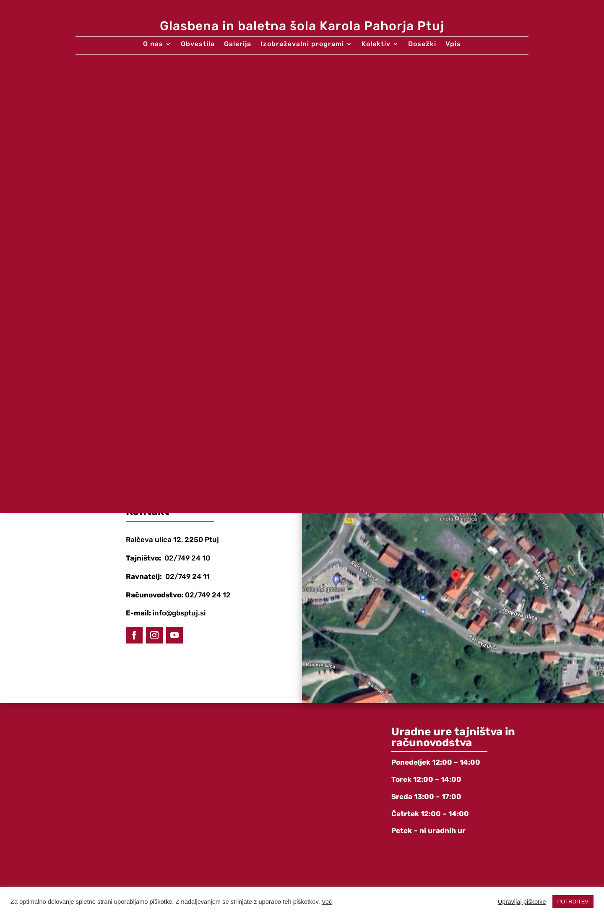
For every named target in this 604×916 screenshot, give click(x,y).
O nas (153, 44)
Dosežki (422, 44)
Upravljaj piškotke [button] (522, 901)
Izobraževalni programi (302, 44)
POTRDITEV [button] (572, 901)
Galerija (237, 44)
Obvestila (198, 44)
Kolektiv (376, 44)
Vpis (453, 44)
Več (327, 901)
